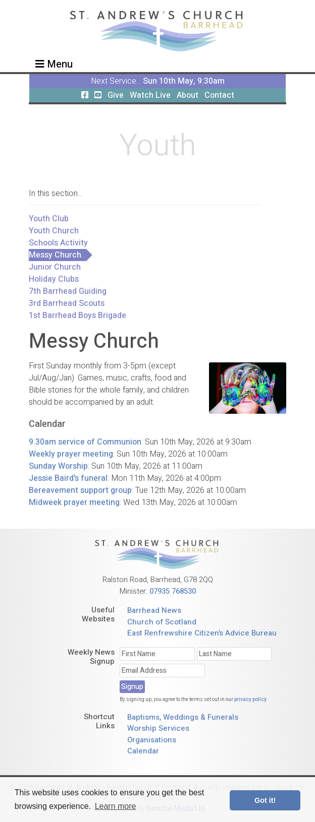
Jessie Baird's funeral (68, 478)
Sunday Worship (58, 466)
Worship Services (158, 728)
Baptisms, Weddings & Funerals (182, 717)
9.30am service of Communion (85, 442)
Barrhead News (154, 610)
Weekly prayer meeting (71, 454)
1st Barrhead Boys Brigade (77, 315)
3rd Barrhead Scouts (66, 303)
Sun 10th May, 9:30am (184, 81)
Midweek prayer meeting (74, 502)
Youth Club (49, 219)
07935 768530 (172, 591)
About (187, 95)
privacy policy (250, 699)
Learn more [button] (115, 806)
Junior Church (55, 267)
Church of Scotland (161, 621)
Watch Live (150, 95)
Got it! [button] (265, 800)
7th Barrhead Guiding (68, 291)
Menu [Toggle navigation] (54, 64)
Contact (219, 95)
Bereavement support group (80, 490)
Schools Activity (58, 243)
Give (116, 95)
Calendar (143, 750)
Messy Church (55, 255)
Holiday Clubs (54, 279)
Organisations (151, 739)
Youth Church (54, 231)
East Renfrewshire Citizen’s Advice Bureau (202, 633)
